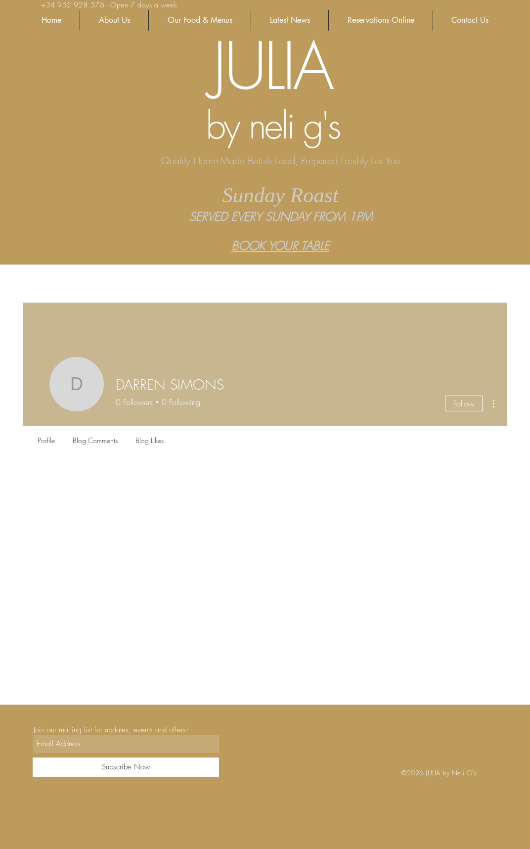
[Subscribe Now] (126, 767)
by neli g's (272, 125)
